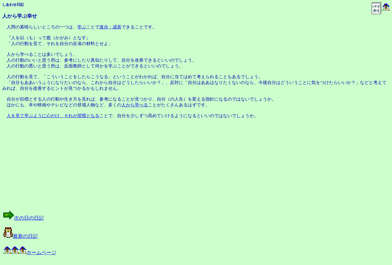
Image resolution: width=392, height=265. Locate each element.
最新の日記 (20, 236)
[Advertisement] (59, 169)
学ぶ (81, 27)
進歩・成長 (110, 27)
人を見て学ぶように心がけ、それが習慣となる (53, 115)
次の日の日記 (23, 218)
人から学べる (134, 105)
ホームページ (29, 252)
